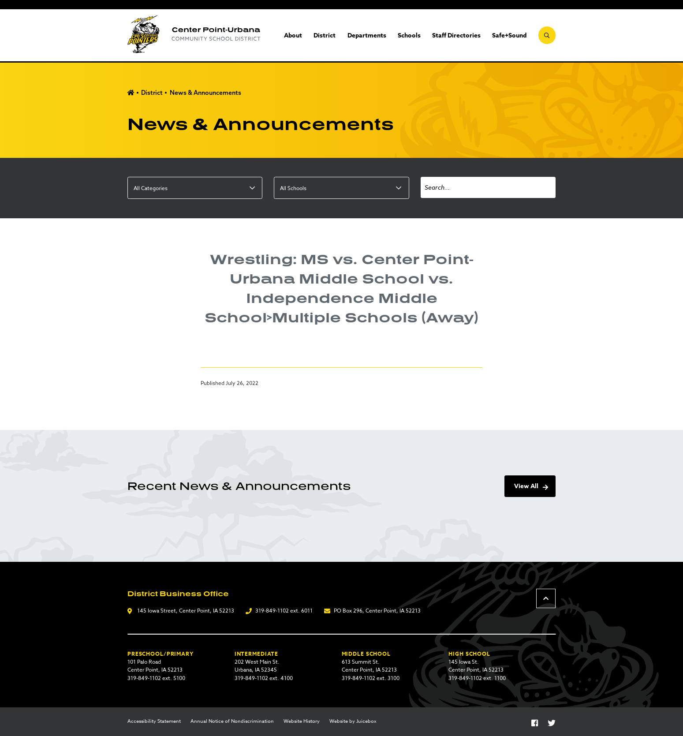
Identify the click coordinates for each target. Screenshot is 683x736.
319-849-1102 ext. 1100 (477, 678)
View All (526, 486)
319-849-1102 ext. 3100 (370, 678)
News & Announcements (205, 93)
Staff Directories (456, 35)
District (325, 35)
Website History (302, 721)
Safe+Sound (509, 35)
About (293, 35)
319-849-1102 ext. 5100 (156, 678)
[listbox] (194, 188)
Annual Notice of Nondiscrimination (232, 721)
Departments (366, 35)
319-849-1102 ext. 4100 (264, 678)
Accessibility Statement (154, 721)
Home (130, 92)
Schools (409, 35)
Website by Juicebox (353, 721)
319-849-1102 (272, 610)
